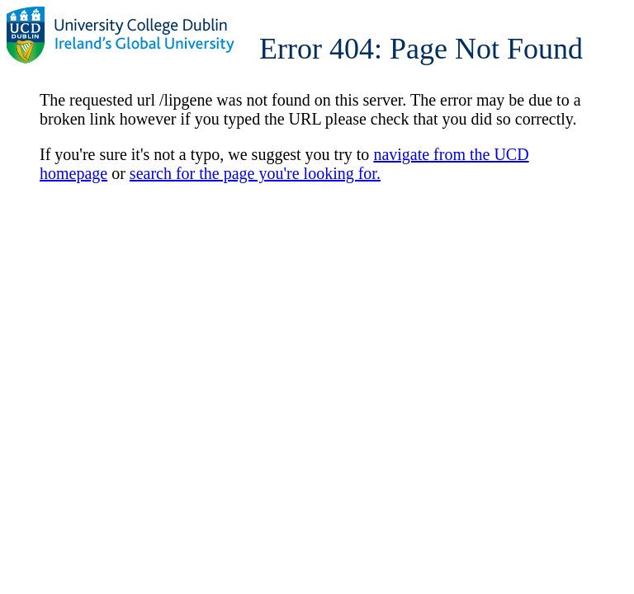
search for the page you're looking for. (255, 173)
